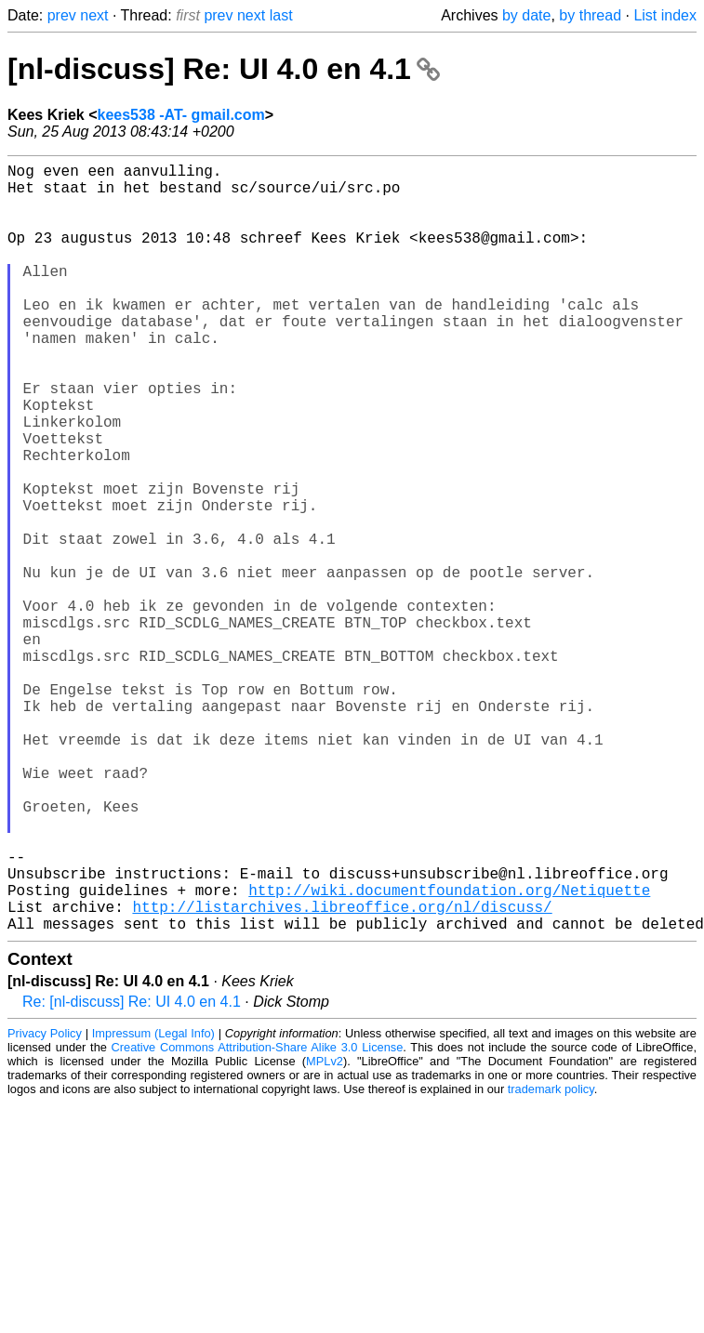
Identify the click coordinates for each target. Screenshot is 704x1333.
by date (526, 15)
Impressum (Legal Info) (153, 1204)
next (94, 15)
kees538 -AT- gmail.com (181, 115)
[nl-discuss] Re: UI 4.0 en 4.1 (223, 69)
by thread (590, 15)
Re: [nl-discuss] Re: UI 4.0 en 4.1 (131, 1173)
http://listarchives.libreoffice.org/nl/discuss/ (341, 1073)
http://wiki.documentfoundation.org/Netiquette (449, 1053)
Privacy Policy (44, 1204)
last (281, 15)
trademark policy (551, 1260)
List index (665, 15)
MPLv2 (324, 1232)
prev (61, 15)
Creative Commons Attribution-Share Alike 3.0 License (258, 1218)
